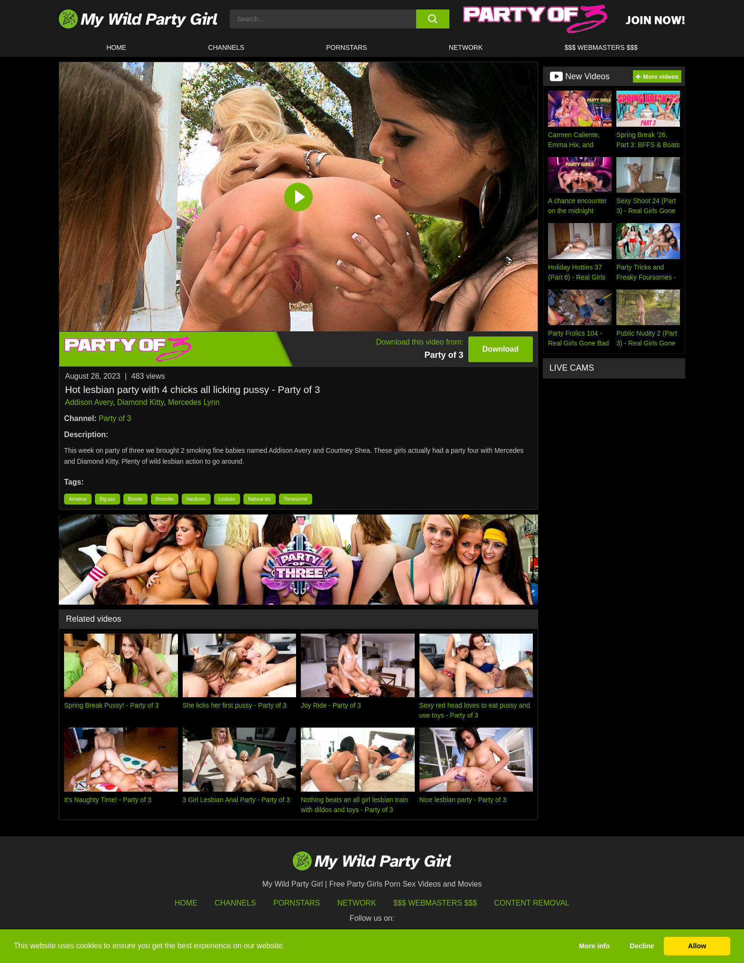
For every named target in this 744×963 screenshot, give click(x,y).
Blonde (135, 499)
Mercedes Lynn (194, 402)
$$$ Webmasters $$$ (435, 903)
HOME (116, 47)
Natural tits (259, 499)
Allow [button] (697, 946)
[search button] (432, 18)
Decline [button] (642, 946)
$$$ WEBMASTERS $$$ (601, 47)
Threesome (296, 499)
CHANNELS (226, 47)
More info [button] (594, 946)
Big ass (107, 499)
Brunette (165, 499)
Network (466, 47)
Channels (235, 903)
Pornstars (346, 47)
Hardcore (196, 499)
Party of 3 (115, 418)
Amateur (78, 499)
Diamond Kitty (140, 402)
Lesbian (227, 499)
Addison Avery (89, 402)
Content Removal (532, 903)
